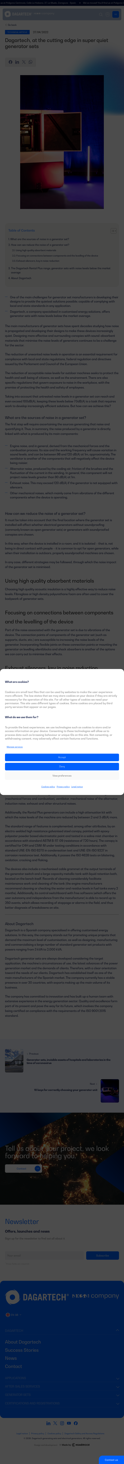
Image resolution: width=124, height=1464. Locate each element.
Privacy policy (63, 786)
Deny (62, 766)
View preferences (62, 775)
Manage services (15, 747)
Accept (62, 757)
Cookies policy (48, 786)
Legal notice (77, 786)
